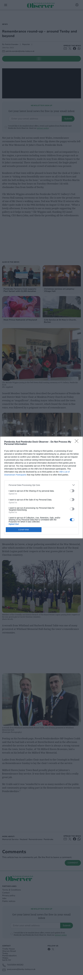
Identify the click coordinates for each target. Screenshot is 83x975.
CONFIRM (23, 530)
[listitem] (41, 485)
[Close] (77, 442)
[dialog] (41, 487)
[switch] (72, 490)
